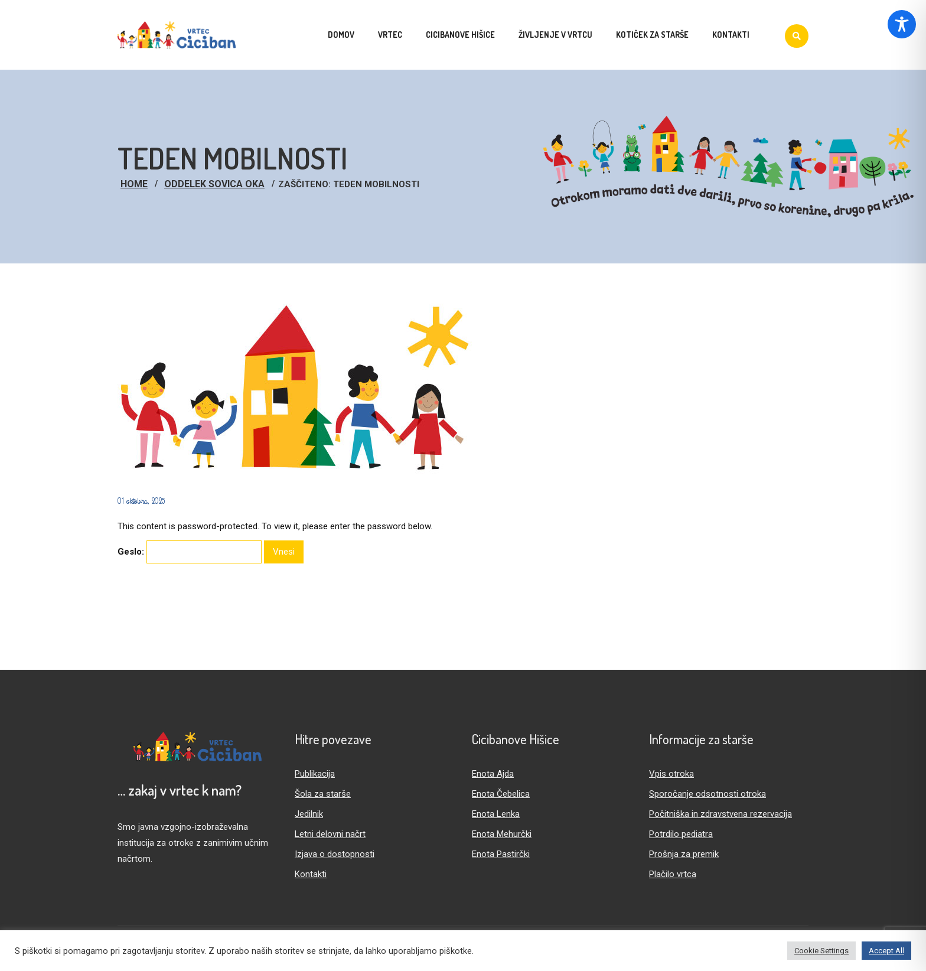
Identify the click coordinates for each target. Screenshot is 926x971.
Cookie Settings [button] (821, 950)
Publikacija (315, 773)
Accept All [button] (886, 950)
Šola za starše (323, 793)
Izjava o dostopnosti (334, 854)
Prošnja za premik (684, 854)
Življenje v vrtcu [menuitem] (555, 35)
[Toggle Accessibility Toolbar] (901, 24)
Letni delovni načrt (330, 834)
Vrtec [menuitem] (390, 35)
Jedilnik (309, 814)
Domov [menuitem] (341, 35)
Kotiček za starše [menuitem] (652, 35)
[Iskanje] (796, 36)
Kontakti (311, 874)
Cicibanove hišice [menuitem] (460, 35)
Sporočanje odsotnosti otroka (707, 793)
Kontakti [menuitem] (730, 35)
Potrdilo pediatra (681, 834)
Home (134, 184)
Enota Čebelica (501, 793)
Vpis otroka (671, 773)
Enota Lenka (496, 814)
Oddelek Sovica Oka (214, 184)
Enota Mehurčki (502, 834)
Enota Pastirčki (501, 854)
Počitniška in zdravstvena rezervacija (720, 814)
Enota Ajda (493, 773)
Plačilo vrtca (672, 874)
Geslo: (190, 551)
